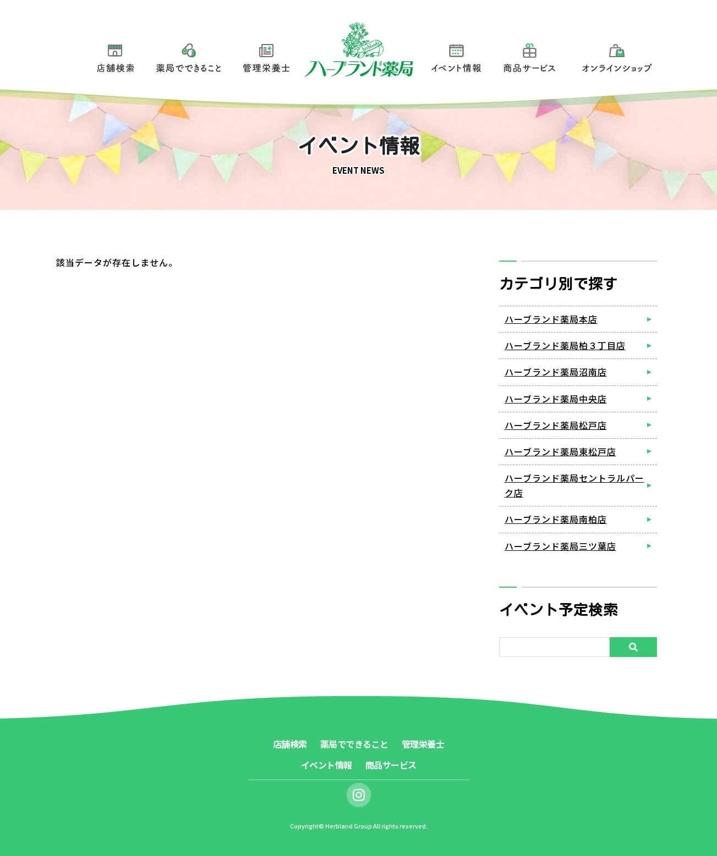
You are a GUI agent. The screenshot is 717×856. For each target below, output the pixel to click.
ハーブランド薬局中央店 (556, 398)
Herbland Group (348, 825)
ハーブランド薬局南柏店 (556, 519)
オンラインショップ (617, 56)
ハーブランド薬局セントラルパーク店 (574, 485)
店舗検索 (115, 56)
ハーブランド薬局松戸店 (556, 425)
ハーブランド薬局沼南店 (556, 371)
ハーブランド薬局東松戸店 (560, 451)
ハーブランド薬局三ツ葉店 (560, 546)
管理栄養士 (266, 56)
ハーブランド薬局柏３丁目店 (565, 345)
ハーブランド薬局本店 (551, 318)
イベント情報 (456, 56)
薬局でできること (188, 56)
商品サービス (529, 56)
